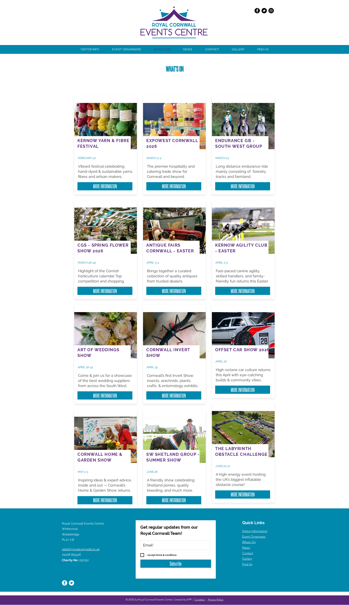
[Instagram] (271, 10)
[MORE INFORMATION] (104, 186)
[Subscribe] (175, 564)
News (246, 548)
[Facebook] (257, 10)
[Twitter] (264, 10)
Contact (247, 553)
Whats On (249, 542)
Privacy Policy (215, 599)
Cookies (200, 599)
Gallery (247, 559)
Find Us (247, 564)
